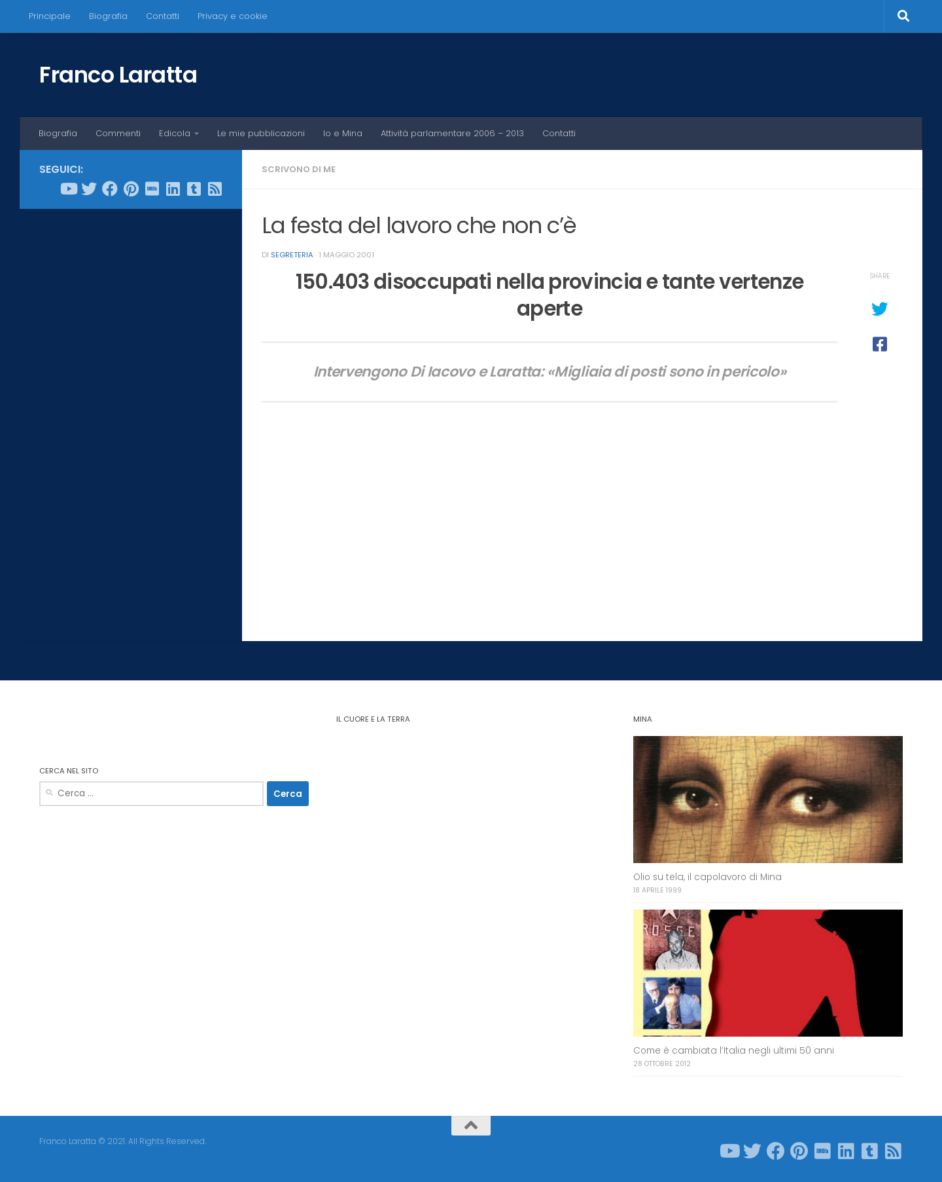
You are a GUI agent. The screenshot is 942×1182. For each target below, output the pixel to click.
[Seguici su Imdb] (152, 188)
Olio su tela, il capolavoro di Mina (707, 877)
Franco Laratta (118, 74)
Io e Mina (342, 133)
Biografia (108, 16)
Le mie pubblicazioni (261, 133)
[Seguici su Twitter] (89, 188)
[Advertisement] (131, 418)
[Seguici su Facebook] (110, 188)
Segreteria (292, 254)
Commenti (118, 133)
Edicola (174, 133)
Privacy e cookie (233, 16)
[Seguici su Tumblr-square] (193, 188)
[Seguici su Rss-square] (214, 188)
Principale (50, 16)
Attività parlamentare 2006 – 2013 (452, 133)
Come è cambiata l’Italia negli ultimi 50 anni (733, 1050)
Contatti (162, 16)
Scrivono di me (299, 169)
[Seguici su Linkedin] (173, 188)
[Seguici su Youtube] (68, 188)
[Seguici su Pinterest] (131, 188)
